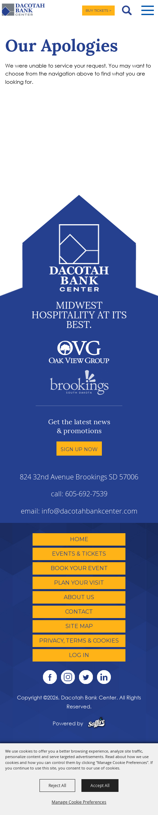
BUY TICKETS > (98, 10)
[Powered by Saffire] (96, 723)
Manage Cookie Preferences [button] (79, 802)
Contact (79, 611)
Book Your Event (79, 568)
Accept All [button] (99, 785)
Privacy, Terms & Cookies (79, 640)
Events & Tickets (79, 553)
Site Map (79, 626)
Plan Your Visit (79, 582)
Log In (79, 655)
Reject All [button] (57, 785)
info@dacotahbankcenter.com (90, 511)
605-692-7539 (86, 493)
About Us (79, 597)
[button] (147, 10)
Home (79, 539)
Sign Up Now (79, 449)
